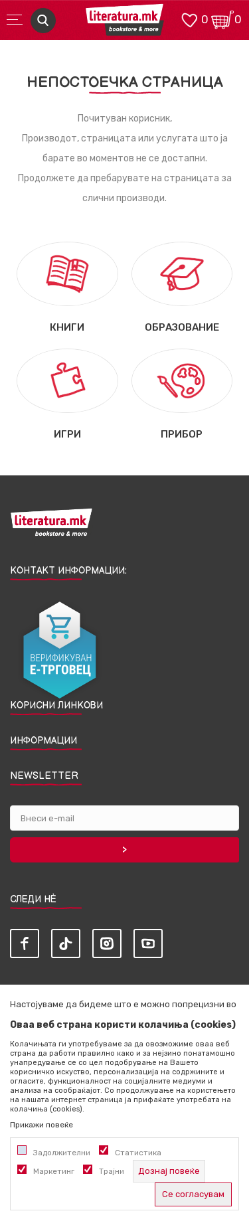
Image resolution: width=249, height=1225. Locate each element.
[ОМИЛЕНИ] (189, 19)
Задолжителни (61, 1153)
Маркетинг (53, 1171)
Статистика (138, 1153)
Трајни (111, 1171)
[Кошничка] (222, 19)
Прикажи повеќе (41, 1125)
